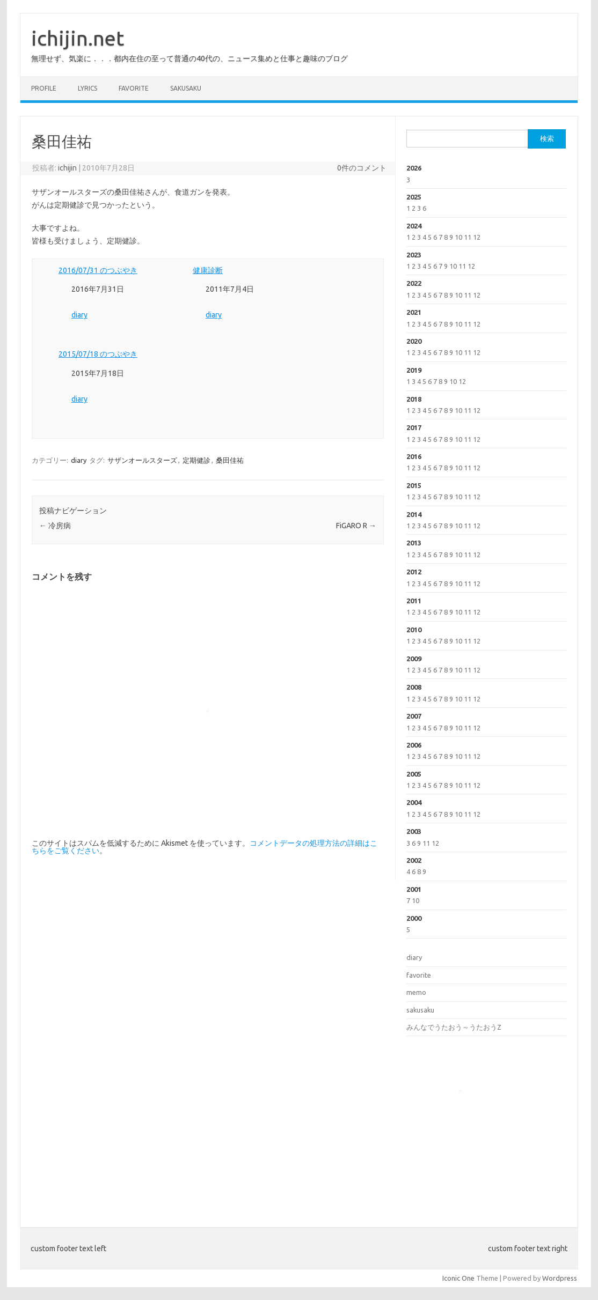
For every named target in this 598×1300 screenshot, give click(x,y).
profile (43, 88)
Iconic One (458, 1278)
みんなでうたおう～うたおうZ (453, 1027)
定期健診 (196, 460)
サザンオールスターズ (142, 460)
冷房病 (55, 525)
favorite (134, 88)
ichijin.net (77, 38)
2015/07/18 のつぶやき (98, 354)
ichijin (67, 168)
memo (416, 992)
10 (458, 237)
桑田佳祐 (230, 460)
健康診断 (208, 270)
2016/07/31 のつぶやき (98, 270)
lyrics (87, 88)
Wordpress (559, 1278)
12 (476, 237)
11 (467, 237)
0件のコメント (361, 168)
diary (79, 315)
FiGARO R (356, 525)
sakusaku (185, 88)
